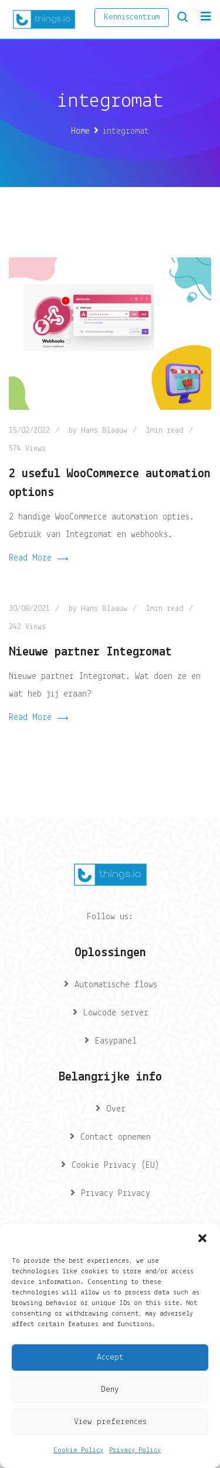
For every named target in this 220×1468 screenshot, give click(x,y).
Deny (110, 1389)
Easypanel (116, 1041)
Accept (110, 1357)
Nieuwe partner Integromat (90, 652)
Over (116, 1109)
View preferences (110, 1422)
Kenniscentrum (132, 17)
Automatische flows (116, 985)
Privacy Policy (135, 1450)
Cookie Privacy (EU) (116, 1165)
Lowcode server (115, 1013)
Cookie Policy (78, 1450)
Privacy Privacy (115, 1193)
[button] (202, 1238)
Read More (38, 559)
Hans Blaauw (104, 430)
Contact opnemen (115, 1137)
